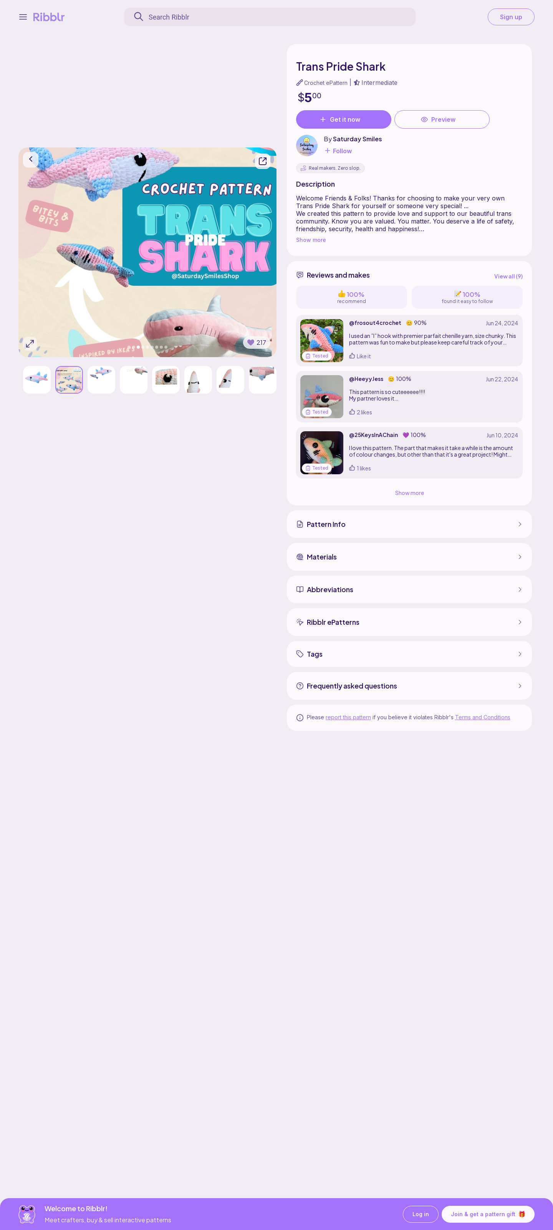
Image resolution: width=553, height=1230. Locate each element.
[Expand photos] (30, 344)
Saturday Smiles (357, 139)
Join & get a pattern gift (488, 1213)
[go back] (30, 159)
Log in (420, 1214)
